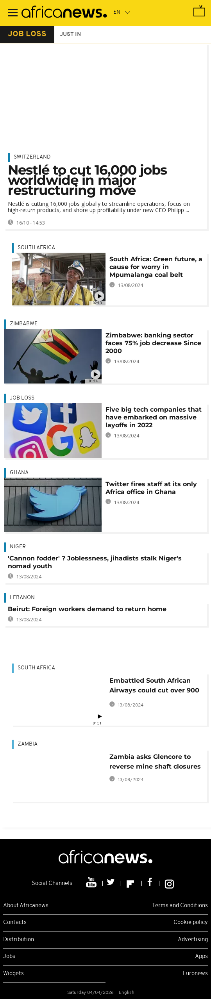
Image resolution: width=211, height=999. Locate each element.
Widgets (13, 974)
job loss (27, 34)
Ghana (19, 473)
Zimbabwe (24, 324)
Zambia (28, 744)
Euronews (195, 974)
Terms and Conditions (180, 906)
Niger (18, 547)
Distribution (18, 940)
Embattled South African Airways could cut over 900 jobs (154, 687)
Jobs (9, 957)
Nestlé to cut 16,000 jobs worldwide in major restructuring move (87, 180)
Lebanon (22, 598)
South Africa (36, 248)
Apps (201, 957)
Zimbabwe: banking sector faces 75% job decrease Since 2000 (153, 343)
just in (70, 34)
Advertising (193, 940)
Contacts (15, 923)
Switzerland (32, 157)
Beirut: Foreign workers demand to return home (87, 609)
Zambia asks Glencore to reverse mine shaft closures (155, 761)
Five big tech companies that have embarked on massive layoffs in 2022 (154, 417)
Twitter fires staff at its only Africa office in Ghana (151, 488)
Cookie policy (190, 923)
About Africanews (25, 906)
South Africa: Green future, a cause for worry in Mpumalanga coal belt (155, 266)
